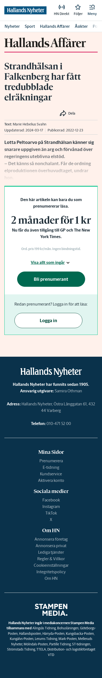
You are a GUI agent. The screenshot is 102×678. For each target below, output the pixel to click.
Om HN (51, 578)
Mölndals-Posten (36, 644)
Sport (30, 26)
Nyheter (12, 26)
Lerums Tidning (46, 639)
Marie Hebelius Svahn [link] (29, 124)
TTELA (41, 649)
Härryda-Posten (53, 633)
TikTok (51, 513)
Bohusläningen (68, 628)
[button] (92, 10)
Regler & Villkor (51, 558)
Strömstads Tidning (21, 649)
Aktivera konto (51, 480)
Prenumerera (51, 460)
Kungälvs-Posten (21, 639)
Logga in (48, 320)
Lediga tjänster (51, 552)
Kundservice (51, 473)
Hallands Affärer (55, 26)
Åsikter (81, 26)
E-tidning (51, 467)
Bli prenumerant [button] (51, 279)
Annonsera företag (51, 539)
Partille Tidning (60, 644)
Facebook (51, 500)
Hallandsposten (30, 633)
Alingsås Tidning (44, 628)
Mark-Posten (67, 639)
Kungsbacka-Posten (80, 633)
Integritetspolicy (51, 571)
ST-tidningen (81, 644)
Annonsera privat (51, 545)
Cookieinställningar (51, 565)
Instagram (51, 506)
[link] (61, 10)
